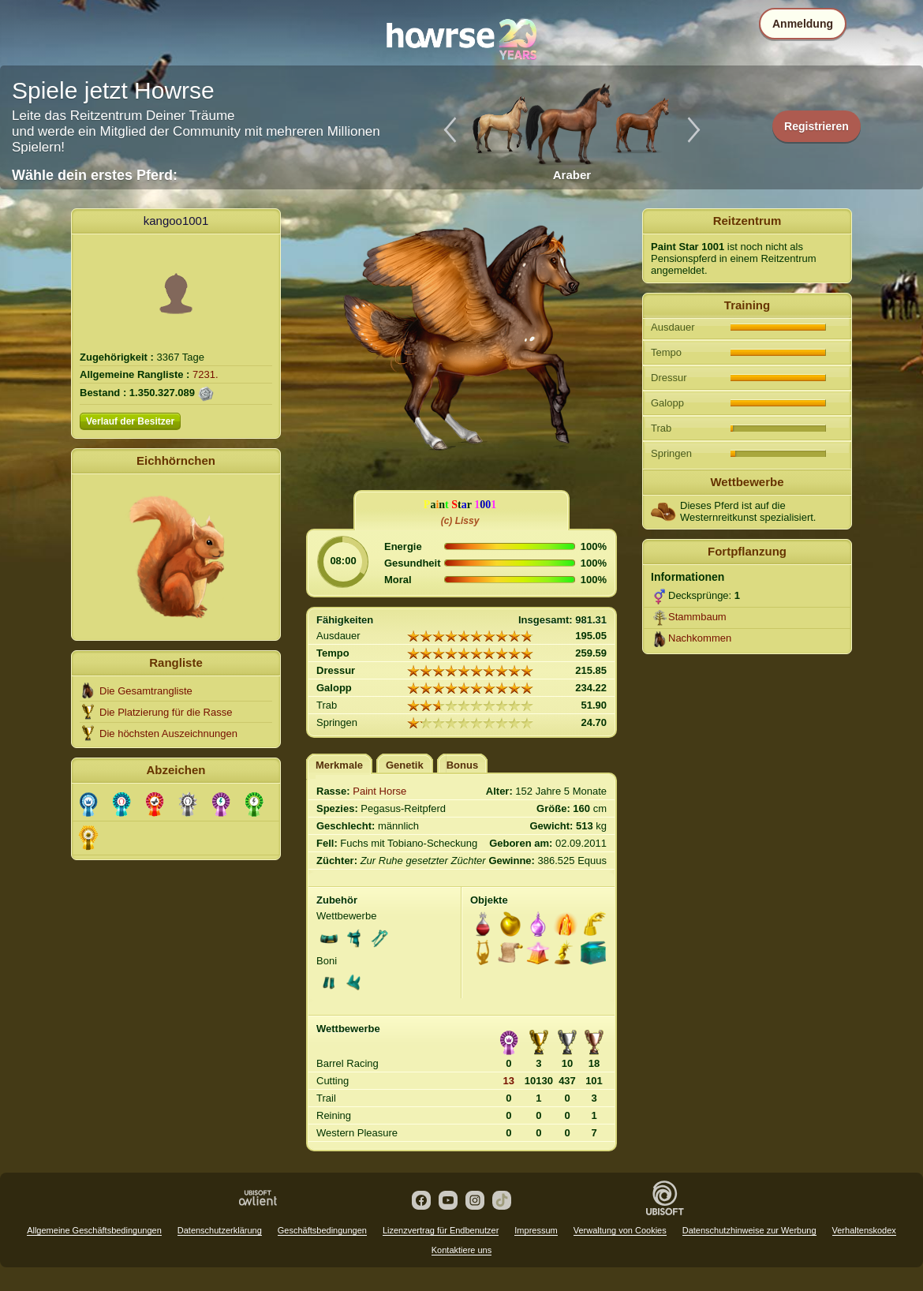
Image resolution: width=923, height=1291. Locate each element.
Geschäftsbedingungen (322, 1230)
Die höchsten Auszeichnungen (168, 733)
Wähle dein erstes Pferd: (95, 175)
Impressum (535, 1230)
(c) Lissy (460, 520)
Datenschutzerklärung (220, 1230)
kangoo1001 (176, 220)
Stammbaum (697, 617)
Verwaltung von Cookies (620, 1230)
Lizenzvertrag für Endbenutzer (441, 1230)
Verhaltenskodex (864, 1230)
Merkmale (339, 765)
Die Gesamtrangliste (145, 691)
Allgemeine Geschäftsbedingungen (94, 1230)
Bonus (462, 765)
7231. (205, 374)
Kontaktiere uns (461, 1250)
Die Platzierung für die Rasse (165, 712)
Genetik (405, 765)
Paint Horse (379, 791)
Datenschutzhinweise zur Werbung (749, 1230)
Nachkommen (699, 638)
